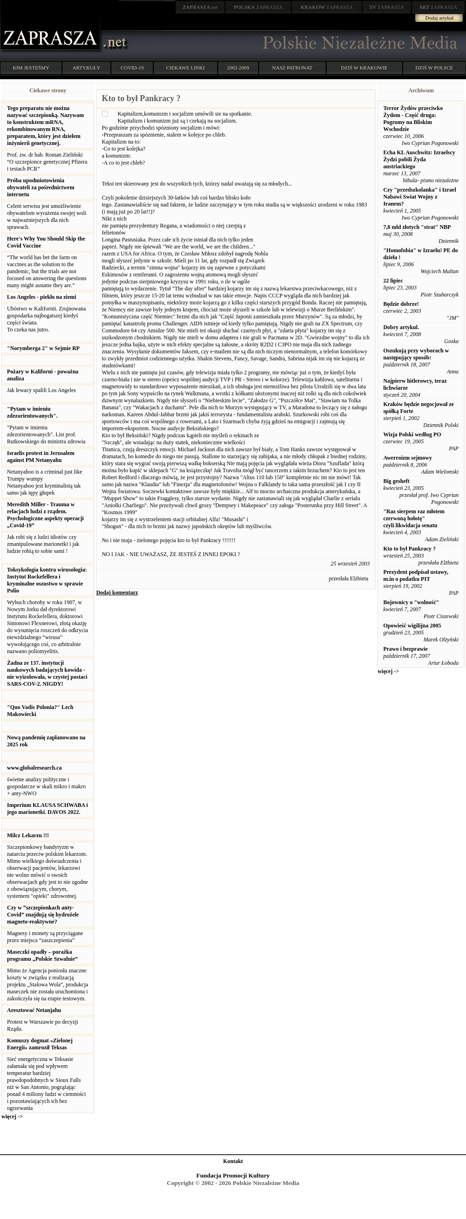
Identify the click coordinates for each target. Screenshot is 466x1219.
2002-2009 (238, 67)
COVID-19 (132, 67)
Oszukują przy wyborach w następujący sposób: (416, 354)
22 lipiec (393, 280)
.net (200, 7)
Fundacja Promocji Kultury (232, 1175)
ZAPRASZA (258, 7)
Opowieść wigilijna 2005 (412, 625)
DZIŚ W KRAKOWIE (364, 67)
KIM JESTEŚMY (31, 67)
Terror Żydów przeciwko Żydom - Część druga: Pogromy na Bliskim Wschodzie (413, 118)
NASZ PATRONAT (292, 67)
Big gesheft (396, 481)
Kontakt (233, 1161)
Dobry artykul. (401, 327)
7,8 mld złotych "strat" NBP (417, 227)
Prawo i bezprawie (405, 649)
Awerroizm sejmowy (407, 458)
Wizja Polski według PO (412, 434)
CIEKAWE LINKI (185, 67)
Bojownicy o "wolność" (411, 602)
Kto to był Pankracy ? (409, 548)
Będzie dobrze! (400, 304)
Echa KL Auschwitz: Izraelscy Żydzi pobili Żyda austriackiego (419, 159)
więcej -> (12, 1116)
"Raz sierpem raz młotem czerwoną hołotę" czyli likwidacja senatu (414, 518)
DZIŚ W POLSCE (434, 67)
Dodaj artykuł (439, 18)
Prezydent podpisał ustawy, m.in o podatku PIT (415, 575)
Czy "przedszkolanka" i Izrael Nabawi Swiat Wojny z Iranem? (419, 196)
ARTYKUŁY (87, 67)
